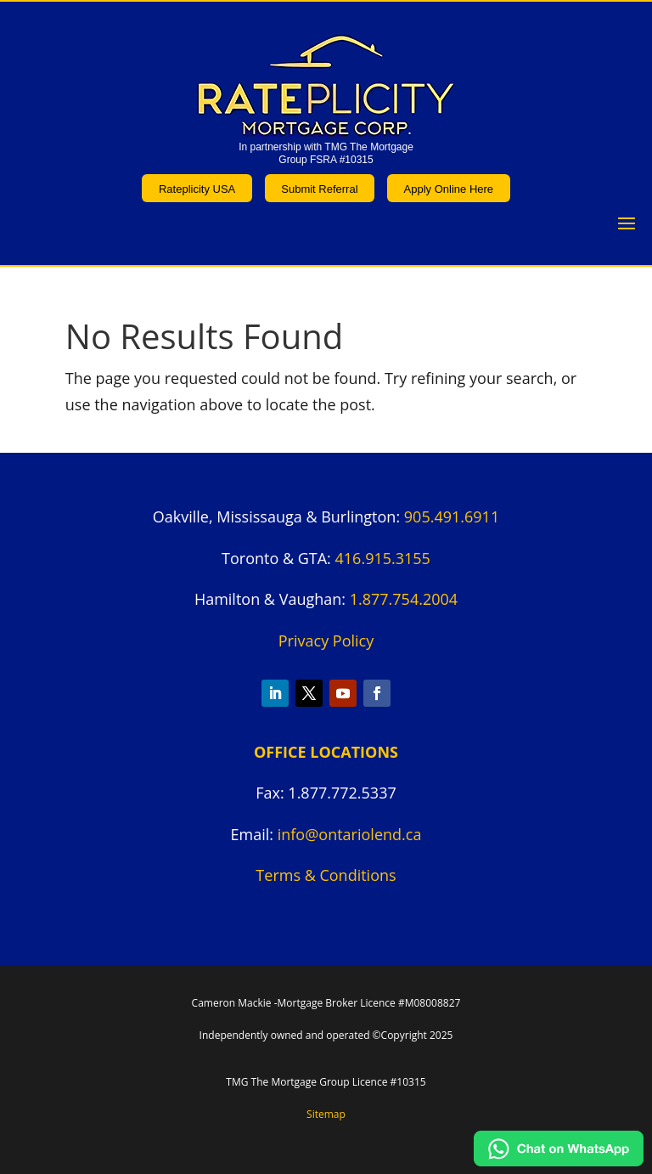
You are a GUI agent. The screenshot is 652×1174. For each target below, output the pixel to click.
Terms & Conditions (326, 875)
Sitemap (326, 1114)
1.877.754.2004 (404, 599)
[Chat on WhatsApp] (559, 1160)
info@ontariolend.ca (350, 834)
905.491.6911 (451, 516)
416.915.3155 (382, 558)
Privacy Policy (326, 640)
